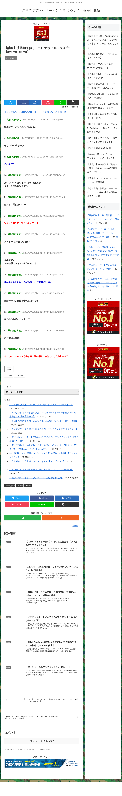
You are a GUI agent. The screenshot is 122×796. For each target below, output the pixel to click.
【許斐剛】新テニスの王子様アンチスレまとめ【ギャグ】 (102, 140)
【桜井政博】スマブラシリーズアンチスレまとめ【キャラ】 (102, 156)
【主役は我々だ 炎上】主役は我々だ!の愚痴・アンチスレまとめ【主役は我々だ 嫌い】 (102, 233)
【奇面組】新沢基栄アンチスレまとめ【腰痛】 (102, 116)
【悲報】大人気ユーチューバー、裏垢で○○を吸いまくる (101, 86)
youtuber (28, 485)
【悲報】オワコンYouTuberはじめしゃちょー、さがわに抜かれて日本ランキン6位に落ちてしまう (102, 42)
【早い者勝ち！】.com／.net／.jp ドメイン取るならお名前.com (35, 112)
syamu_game (10, 485)
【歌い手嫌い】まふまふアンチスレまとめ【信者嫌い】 (36, 478)
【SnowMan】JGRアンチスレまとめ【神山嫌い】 (102, 96)
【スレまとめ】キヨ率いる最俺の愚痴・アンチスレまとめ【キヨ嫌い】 (43, 429)
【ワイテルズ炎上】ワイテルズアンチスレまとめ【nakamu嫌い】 (41, 404)
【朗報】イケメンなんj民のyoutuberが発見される (100, 66)
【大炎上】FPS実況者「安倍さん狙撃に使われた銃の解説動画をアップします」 (102, 168)
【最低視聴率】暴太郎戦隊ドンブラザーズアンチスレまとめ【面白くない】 (103, 219)
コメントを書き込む (42, 740)
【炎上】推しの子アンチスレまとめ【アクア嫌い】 (102, 76)
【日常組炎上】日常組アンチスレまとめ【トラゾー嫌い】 (37, 461)
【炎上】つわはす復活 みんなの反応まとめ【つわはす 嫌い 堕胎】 (43, 421)
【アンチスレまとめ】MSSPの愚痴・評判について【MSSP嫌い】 (41, 469)
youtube (20, 485)
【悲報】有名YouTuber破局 (100, 148)
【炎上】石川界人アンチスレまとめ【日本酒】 (102, 55)
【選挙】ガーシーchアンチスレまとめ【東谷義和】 (102, 180)
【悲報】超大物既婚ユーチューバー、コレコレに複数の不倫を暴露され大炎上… (102, 192)
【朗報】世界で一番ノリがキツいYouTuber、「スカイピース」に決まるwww (102, 128)
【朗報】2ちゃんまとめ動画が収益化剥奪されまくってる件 (102, 106)
